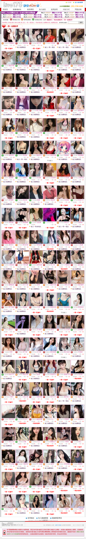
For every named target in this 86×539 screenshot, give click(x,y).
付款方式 (66, 9)
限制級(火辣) (16, 20)
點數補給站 (17, 9)
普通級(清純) (38, 20)
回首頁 (5, 9)
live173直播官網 (43, 520)
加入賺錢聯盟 (43, 518)
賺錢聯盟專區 (57, 518)
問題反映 (78, 9)
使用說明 (54, 9)
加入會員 (42, 9)
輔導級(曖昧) (27, 20)
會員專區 (30, 9)
